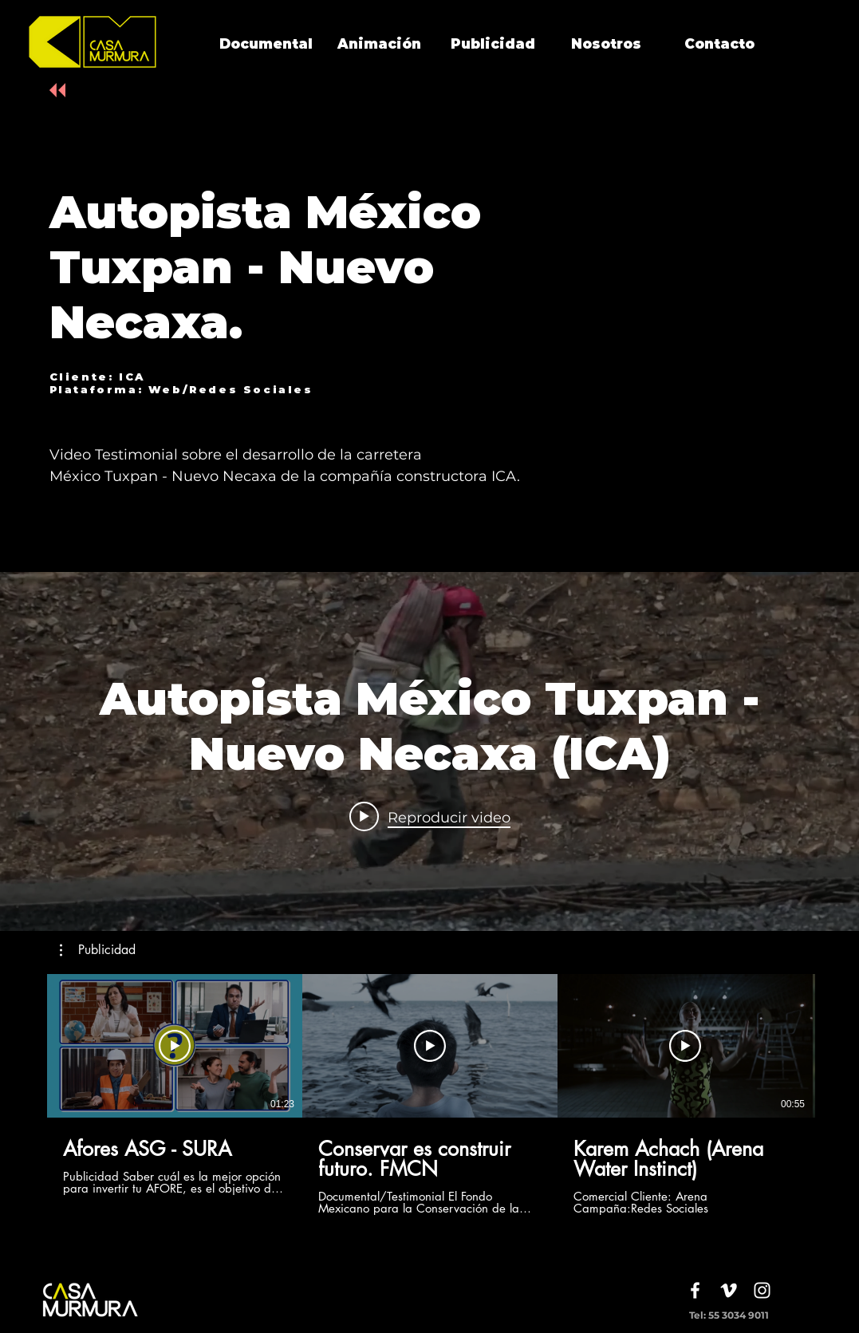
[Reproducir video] (175, 1046)
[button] (98, 950)
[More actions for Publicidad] (98, 950)
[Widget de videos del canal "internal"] (429, 751)
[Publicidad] (493, 45)
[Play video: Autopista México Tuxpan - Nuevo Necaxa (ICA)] (429, 817)
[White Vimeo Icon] (728, 1290)
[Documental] (266, 45)
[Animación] (379, 45)
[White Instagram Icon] (762, 1290)
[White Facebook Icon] (695, 1290)
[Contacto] (719, 45)
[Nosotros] (606, 45)
